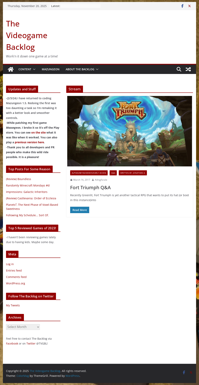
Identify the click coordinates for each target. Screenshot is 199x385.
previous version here (29, 142)
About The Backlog (80, 69)
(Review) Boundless (18, 179)
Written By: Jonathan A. (132, 172)
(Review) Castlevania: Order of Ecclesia (31, 198)
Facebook (12, 343)
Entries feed (14, 270)
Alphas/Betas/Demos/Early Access (89, 172)
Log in (10, 264)
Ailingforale (101, 179)
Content (24, 69)
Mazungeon (50, 69)
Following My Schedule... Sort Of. (27, 215)
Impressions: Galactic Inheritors (26, 192)
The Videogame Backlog (26, 35)
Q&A (113, 172)
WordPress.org (15, 283)
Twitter (31, 343)
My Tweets (13, 305)
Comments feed (16, 277)
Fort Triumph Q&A (90, 187)
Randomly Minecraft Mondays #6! (28, 185)
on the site (38, 132)
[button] (33, 69)
